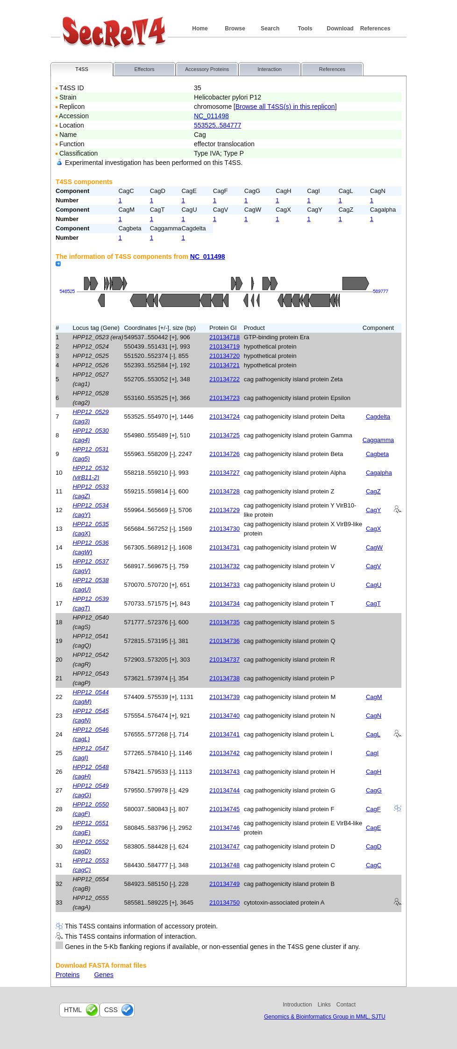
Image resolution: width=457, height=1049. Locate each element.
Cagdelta (378, 416)
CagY (373, 510)
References (375, 28)
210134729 (224, 510)
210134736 (224, 640)
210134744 (224, 790)
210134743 (224, 771)
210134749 (224, 883)
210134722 (224, 379)
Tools (305, 28)
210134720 (224, 355)
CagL (373, 734)
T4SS (81, 69)
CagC (373, 865)
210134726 (224, 453)
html (73, 1009)
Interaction (269, 69)
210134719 (224, 346)
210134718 (224, 337)
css (111, 1009)
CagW (374, 547)
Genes (103, 974)
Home (199, 28)
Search (270, 28)
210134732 (224, 566)
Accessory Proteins (207, 69)
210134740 (224, 715)
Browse (235, 28)
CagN (373, 715)
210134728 (224, 491)
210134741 (224, 734)
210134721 (224, 365)
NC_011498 (211, 116)
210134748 (224, 865)
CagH (373, 771)
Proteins (67, 974)
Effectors (144, 69)
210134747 (224, 846)
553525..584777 (217, 125)
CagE (373, 827)
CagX (373, 528)
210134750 (224, 902)
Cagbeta (377, 453)
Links (324, 1004)
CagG (374, 790)
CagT (373, 603)
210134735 (224, 622)
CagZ (373, 491)
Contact (346, 1004)
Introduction (297, 1004)
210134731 (224, 547)
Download (340, 28)
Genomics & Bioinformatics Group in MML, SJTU (325, 1016)
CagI (372, 752)
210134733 (224, 584)
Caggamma (378, 439)
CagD (373, 846)
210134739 (224, 696)
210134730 (224, 528)
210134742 (224, 752)
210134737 (224, 659)
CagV (373, 566)
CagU (373, 584)
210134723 (224, 397)
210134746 (224, 827)
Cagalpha (379, 472)
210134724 (224, 416)
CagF (373, 809)
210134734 (224, 603)
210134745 (224, 809)
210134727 (224, 472)
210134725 (224, 435)
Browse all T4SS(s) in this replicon (285, 106)
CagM (374, 696)
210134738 (224, 678)
